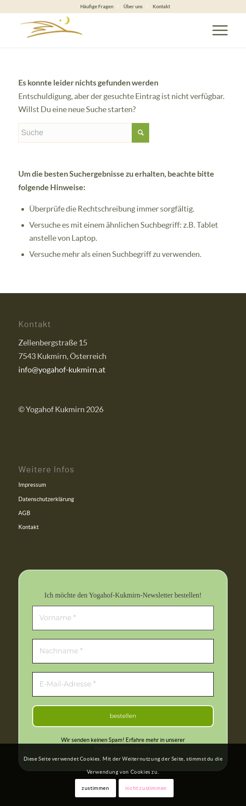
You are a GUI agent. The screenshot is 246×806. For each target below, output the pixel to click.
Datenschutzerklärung (46, 499)
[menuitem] (97, 6)
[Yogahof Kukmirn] (102, 30)
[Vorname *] (122, 618)
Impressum (32, 485)
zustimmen (95, 788)
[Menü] (216, 30)
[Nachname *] (122, 651)
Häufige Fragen (96, 6)
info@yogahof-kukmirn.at (62, 369)
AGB (24, 513)
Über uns (133, 6)
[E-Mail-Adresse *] (122, 684)
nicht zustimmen (146, 788)
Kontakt (161, 6)
